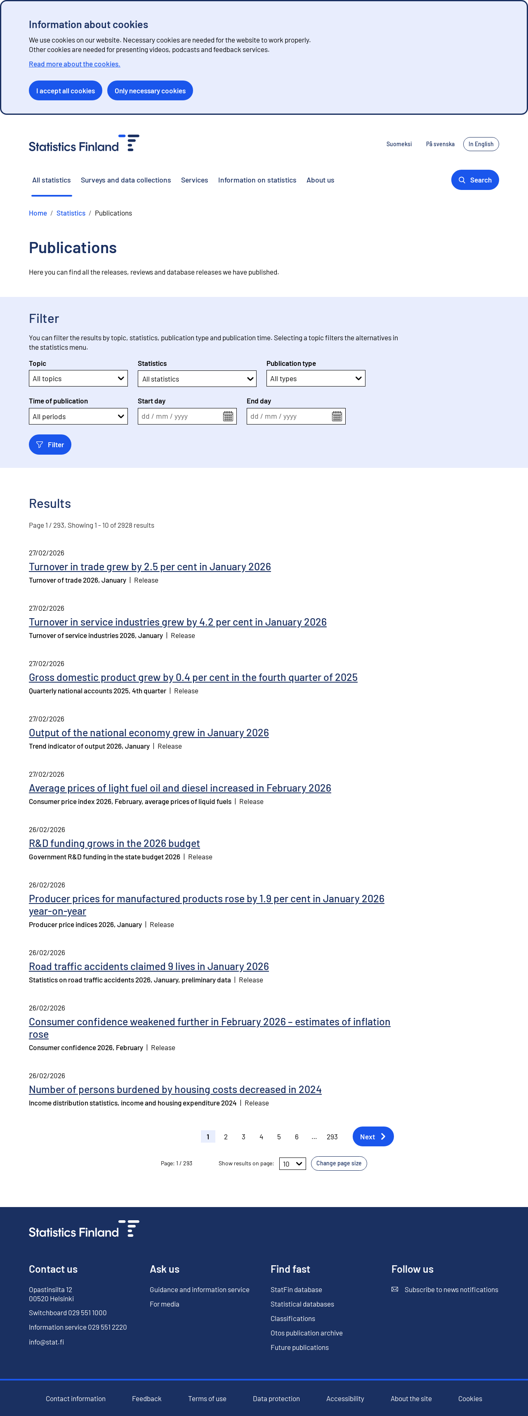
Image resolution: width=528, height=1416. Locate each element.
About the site (411, 1398)
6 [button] (297, 1136)
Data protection (276, 1398)
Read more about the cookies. (74, 63)
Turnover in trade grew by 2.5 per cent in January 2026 (150, 566)
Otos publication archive (307, 1332)
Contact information (76, 1398)
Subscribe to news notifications (444, 1289)
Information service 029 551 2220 (78, 1327)
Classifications (293, 1318)
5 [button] (279, 1136)
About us (320, 179)
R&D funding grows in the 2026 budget (114, 843)
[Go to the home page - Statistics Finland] (84, 144)
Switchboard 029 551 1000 (68, 1312)
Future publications (300, 1347)
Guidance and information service (200, 1289)
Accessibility (345, 1398)
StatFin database (296, 1289)
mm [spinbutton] (162, 416)
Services (194, 179)
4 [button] (261, 1136)
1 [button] (208, 1136)
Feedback (147, 1398)
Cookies (470, 1398)
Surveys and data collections (126, 179)
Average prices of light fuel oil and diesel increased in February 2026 (180, 787)
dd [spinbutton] (145, 416)
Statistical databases (302, 1304)
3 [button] (243, 1136)
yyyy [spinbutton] (181, 416)
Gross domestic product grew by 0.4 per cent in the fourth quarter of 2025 (193, 677)
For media (164, 1304)
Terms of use (207, 1398)
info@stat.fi (46, 1342)
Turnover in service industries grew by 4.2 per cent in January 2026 (178, 621)
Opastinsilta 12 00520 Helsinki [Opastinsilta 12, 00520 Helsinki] (51, 1293)
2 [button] (226, 1136)
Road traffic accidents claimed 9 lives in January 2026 (149, 966)
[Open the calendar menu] (228, 416)
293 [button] (332, 1136)
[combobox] (143, 378)
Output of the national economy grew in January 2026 (149, 732)
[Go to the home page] (84, 1229)
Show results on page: (246, 1163)
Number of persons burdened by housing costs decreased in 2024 (175, 1089)
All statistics (51, 179)
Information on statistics (257, 179)
